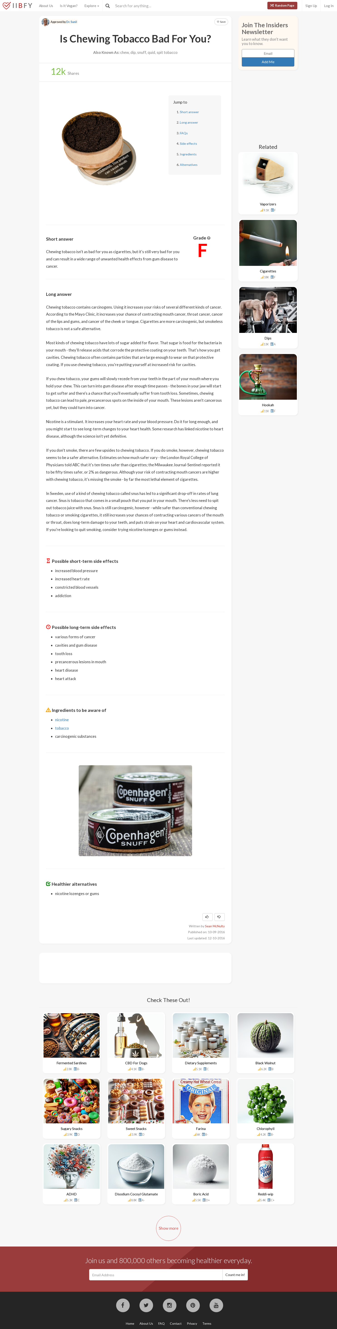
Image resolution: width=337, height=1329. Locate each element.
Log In (329, 6)
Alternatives (189, 165)
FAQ (161, 1323)
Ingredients (188, 154)
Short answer (189, 112)
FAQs (184, 133)
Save (221, 21)
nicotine (62, 719)
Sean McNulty (215, 926)
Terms (206, 1323)
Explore (91, 6)
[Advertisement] (128, 967)
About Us (46, 6)
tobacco (62, 728)
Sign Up (311, 6)
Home (130, 1323)
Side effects (188, 143)
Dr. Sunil (71, 22)
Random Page (282, 5)
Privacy (192, 1323)
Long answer (189, 122)
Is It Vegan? (69, 6)
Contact (176, 1323)
